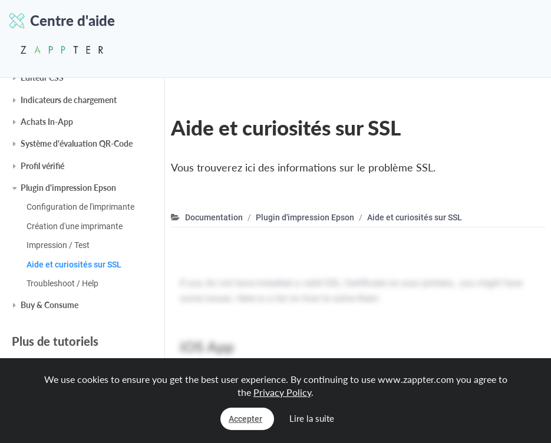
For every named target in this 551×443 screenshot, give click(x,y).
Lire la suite (311, 418)
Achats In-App (47, 122)
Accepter (245, 419)
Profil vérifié (42, 166)
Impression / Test (58, 245)
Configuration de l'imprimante (80, 206)
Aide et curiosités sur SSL (74, 264)
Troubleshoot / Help (62, 283)
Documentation (214, 217)
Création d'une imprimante (75, 226)
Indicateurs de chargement (69, 100)
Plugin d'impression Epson (68, 188)
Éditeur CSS (42, 77)
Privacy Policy (282, 392)
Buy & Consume (49, 305)
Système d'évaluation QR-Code (77, 143)
